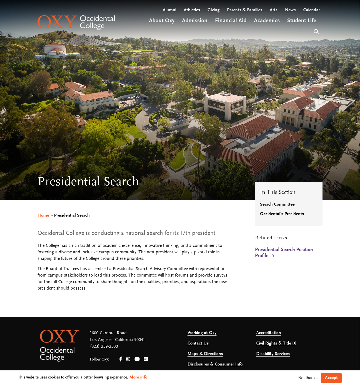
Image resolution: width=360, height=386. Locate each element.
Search (315, 31)
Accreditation (268, 333)
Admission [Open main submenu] (195, 21)
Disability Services (273, 354)
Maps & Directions (205, 354)
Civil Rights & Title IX (276, 343)
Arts (274, 10)
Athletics (192, 10)
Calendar (311, 10)
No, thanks (308, 378)
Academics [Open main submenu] (267, 21)
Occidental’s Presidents (282, 214)
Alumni (169, 10)
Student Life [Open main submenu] (301, 21)
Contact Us (198, 343)
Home (43, 215)
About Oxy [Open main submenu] (161, 21)
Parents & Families (244, 10)
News (290, 10)
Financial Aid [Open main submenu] (230, 21)
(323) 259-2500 (104, 346)
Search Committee (277, 204)
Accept (331, 378)
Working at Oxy (202, 333)
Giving (214, 10)
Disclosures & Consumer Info (215, 364)
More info (138, 377)
